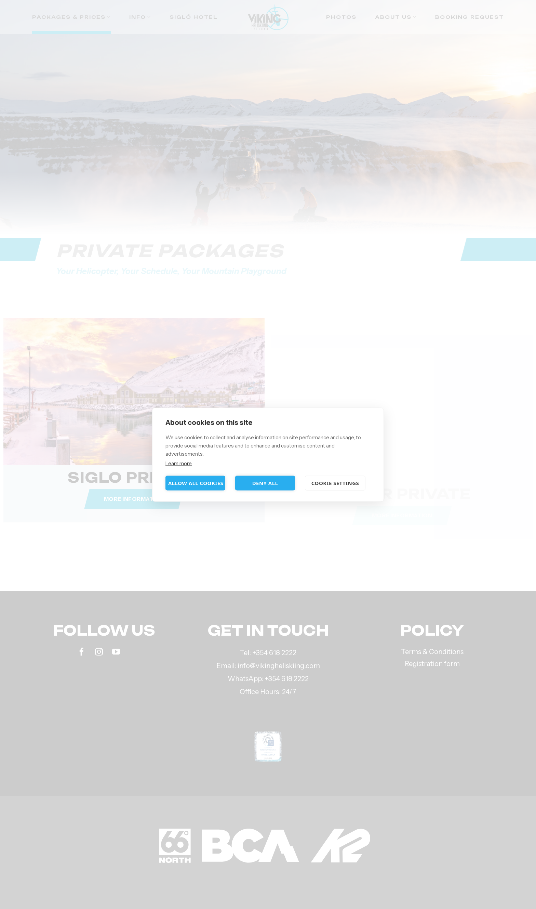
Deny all (265, 483)
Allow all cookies (195, 483)
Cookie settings (335, 483)
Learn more (178, 463)
